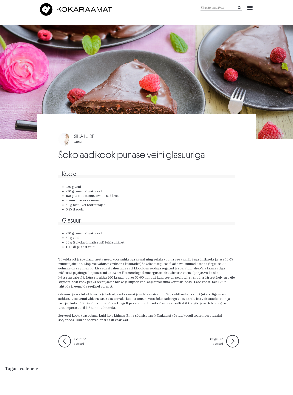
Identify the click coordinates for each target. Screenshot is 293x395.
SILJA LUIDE (84, 135)
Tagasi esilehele (143, 342)
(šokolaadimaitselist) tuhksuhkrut (98, 241)
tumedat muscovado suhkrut (96, 195)
